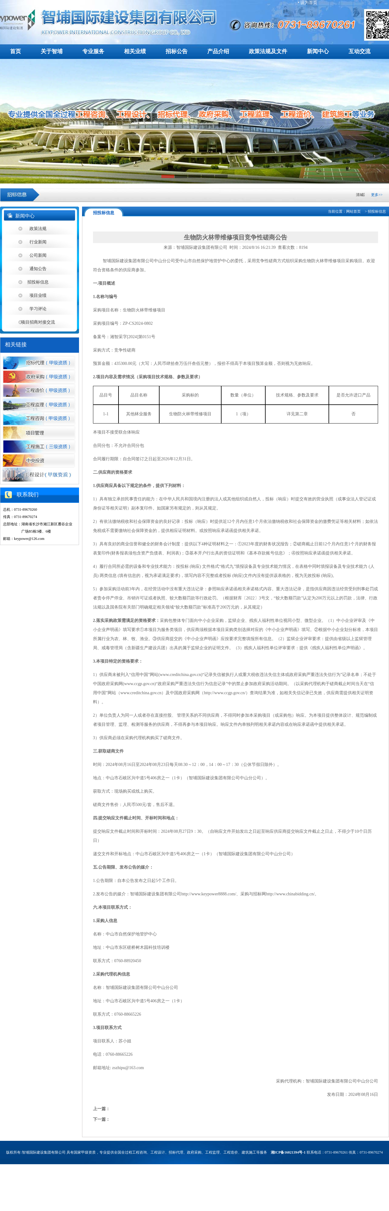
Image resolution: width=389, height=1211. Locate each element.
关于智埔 (52, 51)
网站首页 (353, 211)
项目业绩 (37, 295)
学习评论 (37, 309)
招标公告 (177, 51)
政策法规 (37, 228)
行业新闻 (37, 242)
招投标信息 (38, 282)
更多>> (377, 195)
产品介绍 (218, 51)
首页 (15, 51)
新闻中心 (318, 51)
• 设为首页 (307, 2)
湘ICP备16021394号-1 (288, 1152)
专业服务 (93, 51)
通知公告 (37, 268)
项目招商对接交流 (38, 322)
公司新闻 (37, 255)
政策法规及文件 (268, 51)
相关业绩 (135, 51)
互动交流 (359, 51)
